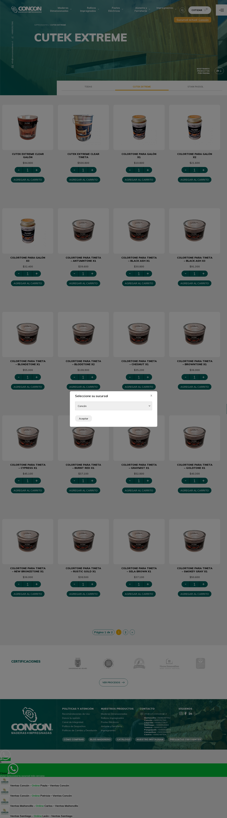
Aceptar (83, 418)
